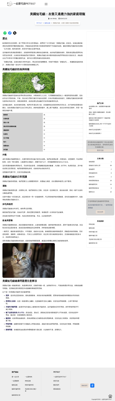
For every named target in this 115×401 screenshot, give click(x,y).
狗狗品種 (28, 381)
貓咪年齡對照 (16, 389)
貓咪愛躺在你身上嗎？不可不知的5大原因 (100, 125)
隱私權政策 (57, 389)
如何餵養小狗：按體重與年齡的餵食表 (99, 107)
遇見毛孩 (100, 150)
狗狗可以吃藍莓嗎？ (95, 129)
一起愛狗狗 (28, 377)
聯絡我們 (84, 385)
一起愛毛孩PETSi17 (59, 377)
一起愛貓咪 (15, 381)
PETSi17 (39, 23)
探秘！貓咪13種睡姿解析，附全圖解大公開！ (100, 113)
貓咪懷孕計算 (16, 395)
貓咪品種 (47, 23)
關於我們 (56, 385)
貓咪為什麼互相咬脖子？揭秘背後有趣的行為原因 (99, 119)
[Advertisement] (42, 347)
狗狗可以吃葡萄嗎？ (95, 133)
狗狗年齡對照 (29, 385)
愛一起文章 (15, 377)
